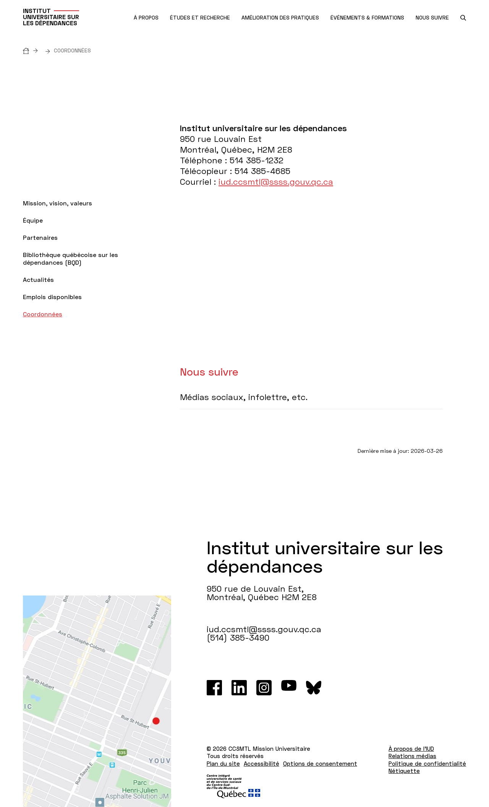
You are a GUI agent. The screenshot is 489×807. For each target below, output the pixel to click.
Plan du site (223, 763)
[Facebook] (214, 687)
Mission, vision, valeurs (57, 203)
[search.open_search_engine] (463, 18)
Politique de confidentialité (427, 763)
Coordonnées (42, 313)
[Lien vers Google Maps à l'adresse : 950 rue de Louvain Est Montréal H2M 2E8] (97, 701)
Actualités (38, 279)
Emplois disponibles (52, 296)
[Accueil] (32, 50)
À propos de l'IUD (411, 748)
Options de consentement (320, 763)
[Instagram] (264, 687)
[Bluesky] (313, 687)
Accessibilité (261, 763)
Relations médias (412, 755)
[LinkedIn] (239, 687)
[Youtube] (288, 687)
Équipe (33, 220)
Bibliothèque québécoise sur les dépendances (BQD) (70, 258)
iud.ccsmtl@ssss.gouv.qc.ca (276, 181)
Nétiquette (404, 770)
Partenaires (40, 237)
